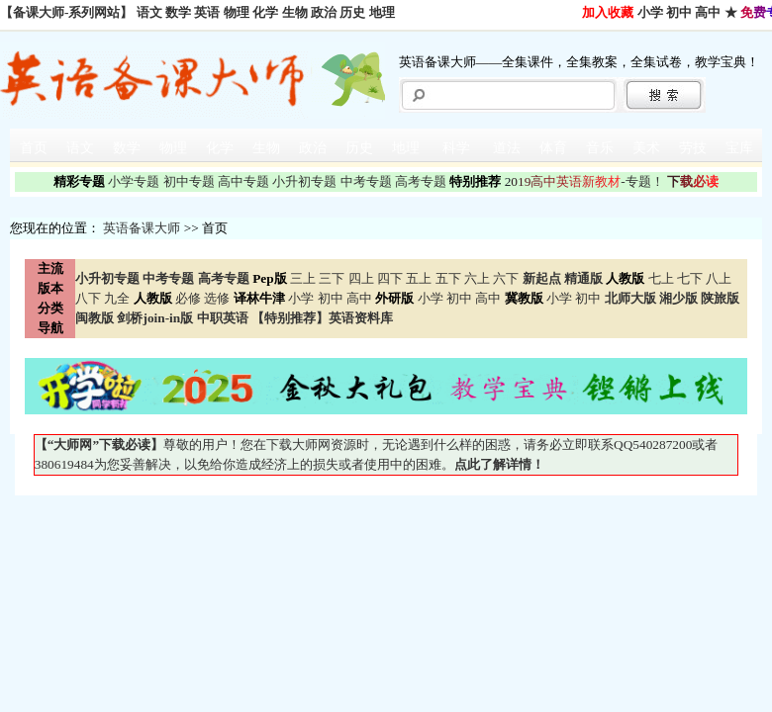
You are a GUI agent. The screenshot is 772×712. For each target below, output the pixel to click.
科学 (456, 147)
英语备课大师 (141, 228)
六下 (506, 278)
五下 (448, 278)
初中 (679, 12)
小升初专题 (304, 181)
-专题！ (584, 181)
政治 (324, 12)
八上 (718, 278)
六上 (477, 278)
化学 (265, 12)
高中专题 (243, 181)
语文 (149, 12)
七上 (661, 278)
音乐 (600, 147)
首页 (34, 147)
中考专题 (366, 181)
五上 (419, 278)
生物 (295, 12)
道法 (507, 147)
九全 (117, 298)
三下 (331, 278)
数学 (178, 12)
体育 (553, 147)
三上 (303, 278)
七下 (690, 278)
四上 (361, 278)
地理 (382, 12)
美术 (646, 147)
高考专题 (420, 181)
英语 (207, 12)
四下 (390, 278)
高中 (708, 12)
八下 (88, 298)
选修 (217, 298)
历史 (352, 12)
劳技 (693, 147)
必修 (188, 298)
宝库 (739, 147)
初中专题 (189, 181)
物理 (236, 12)
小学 (650, 12)
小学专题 (133, 181)
